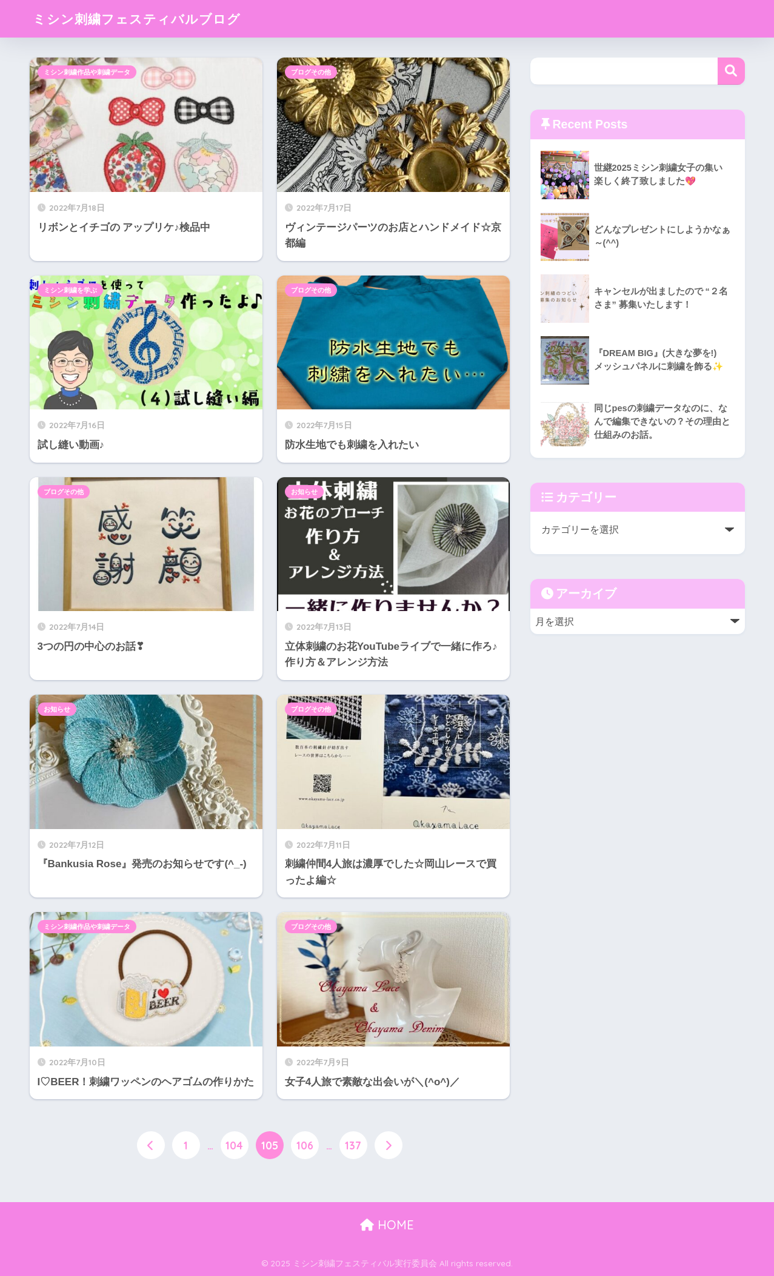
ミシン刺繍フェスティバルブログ (146, 18)
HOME (387, 1225)
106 (304, 1145)
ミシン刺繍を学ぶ (70, 290)
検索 (731, 71)
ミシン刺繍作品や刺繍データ (87, 72)
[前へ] (151, 1146)
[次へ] (388, 1146)
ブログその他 (311, 72)
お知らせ (304, 492)
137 (353, 1145)
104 (234, 1145)
